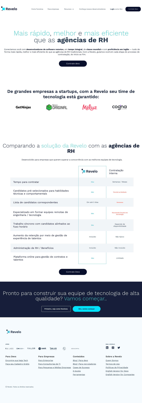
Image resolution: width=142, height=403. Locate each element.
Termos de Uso (113, 364)
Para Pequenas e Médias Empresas (54, 367)
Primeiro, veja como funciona (56, 309)
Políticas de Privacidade (117, 367)
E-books (77, 371)
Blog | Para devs (80, 360)
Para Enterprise (45, 360)
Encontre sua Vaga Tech (16, 360)
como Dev (116, 9)
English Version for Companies (120, 374)
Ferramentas (79, 374)
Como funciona (37, 9)
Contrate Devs (133, 9)
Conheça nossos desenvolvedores (92, 9)
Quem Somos (112, 360)
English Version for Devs (117, 371)
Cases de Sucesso (81, 367)
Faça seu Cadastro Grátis (17, 364)
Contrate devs (73, 63)
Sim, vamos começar (86, 309)
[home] (9, 8)
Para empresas (53, 9)
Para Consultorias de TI (49, 364)
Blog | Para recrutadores (84, 364)
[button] (69, 9)
